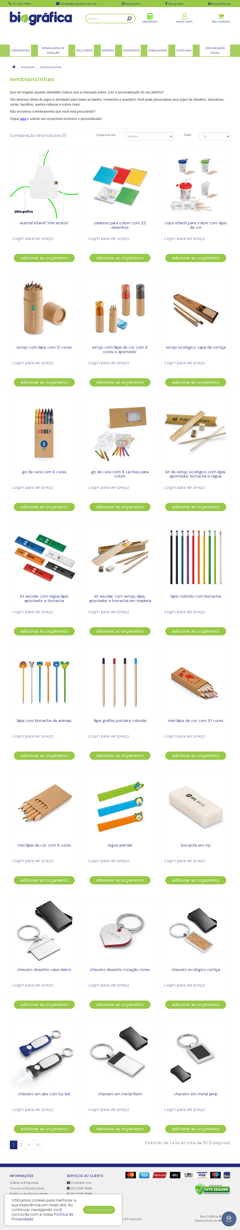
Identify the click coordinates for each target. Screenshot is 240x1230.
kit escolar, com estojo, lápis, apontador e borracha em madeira (120, 598)
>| (37, 1144)
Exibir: (188, 135)
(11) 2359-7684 (79, 1188)
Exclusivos (27, 67)
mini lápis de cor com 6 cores (44, 845)
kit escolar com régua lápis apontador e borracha (44, 598)
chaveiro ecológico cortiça (196, 969)
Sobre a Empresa (24, 1182)
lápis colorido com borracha (196, 596)
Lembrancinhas (50, 67)
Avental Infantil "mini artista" (44, 222)
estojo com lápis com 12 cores (44, 347)
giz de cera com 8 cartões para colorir (120, 474)
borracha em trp (196, 845)
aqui (23, 119)
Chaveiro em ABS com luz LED (44, 1093)
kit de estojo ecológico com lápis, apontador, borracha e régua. (195, 474)
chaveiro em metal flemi (120, 1093)
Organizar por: (106, 135)
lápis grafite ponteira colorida (120, 720)
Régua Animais (120, 845)
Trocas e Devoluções (27, 1188)
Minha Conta (184, 25)
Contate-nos (79, 1182)
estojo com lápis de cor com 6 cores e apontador (120, 349)
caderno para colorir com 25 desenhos (120, 225)
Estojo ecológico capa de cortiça (196, 347)
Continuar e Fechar (99, 1209)
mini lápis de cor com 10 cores (195, 720)
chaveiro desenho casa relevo (44, 969)
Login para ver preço (32, 238)
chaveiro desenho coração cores (120, 969)
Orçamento (149, 25)
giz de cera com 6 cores (44, 471)
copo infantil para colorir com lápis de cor (196, 225)
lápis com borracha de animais (44, 720)
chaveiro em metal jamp (196, 1093)
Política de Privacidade (29, 1194)
